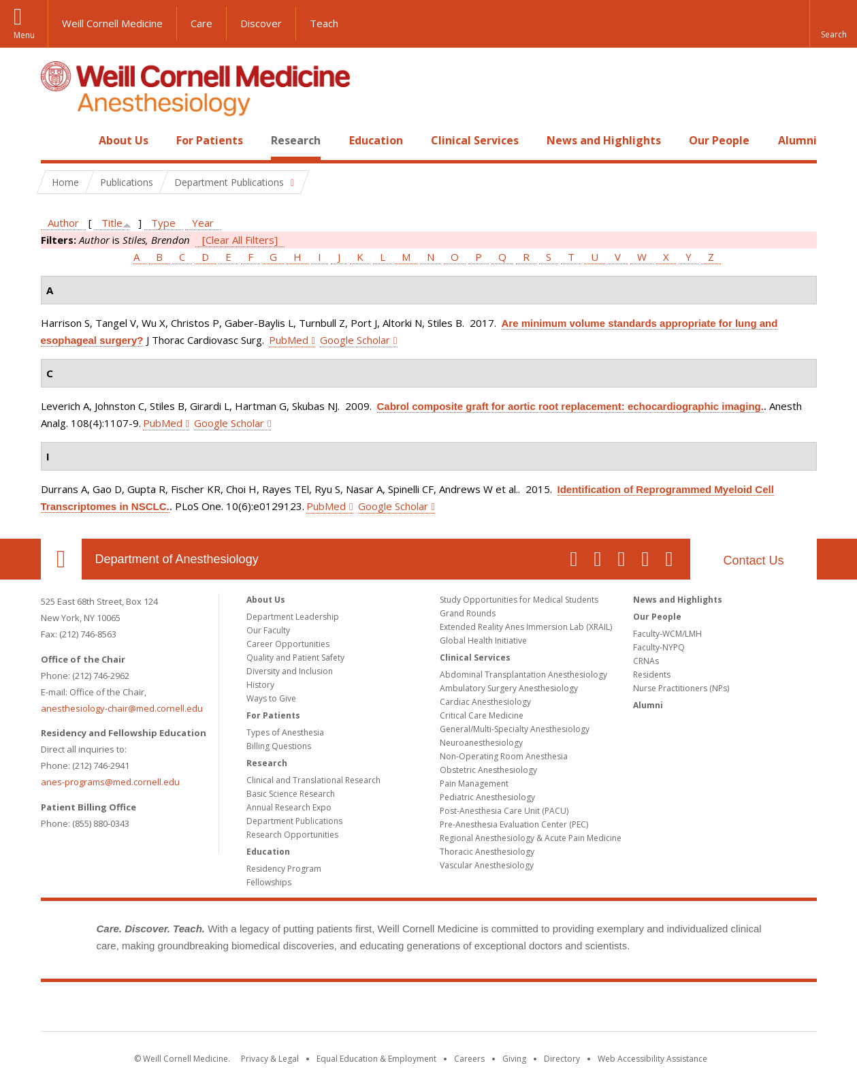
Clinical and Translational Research (313, 780)
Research (296, 140)
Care (201, 23)
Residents (651, 674)
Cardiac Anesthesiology (485, 702)
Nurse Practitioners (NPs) (681, 688)
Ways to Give (271, 698)
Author (63, 223)
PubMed (288, 340)
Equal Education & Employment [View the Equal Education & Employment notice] (376, 1058)
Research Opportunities (292, 834)
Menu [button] (24, 35)
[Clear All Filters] (240, 240)
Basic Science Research (290, 794)
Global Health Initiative (483, 640)
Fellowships (268, 882)
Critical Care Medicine (481, 715)
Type (163, 223)
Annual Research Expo (289, 807)
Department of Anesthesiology (177, 559)
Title (112, 223)
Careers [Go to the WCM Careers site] (469, 1058)
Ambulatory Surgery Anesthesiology (509, 688)
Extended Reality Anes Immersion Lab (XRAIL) (526, 627)
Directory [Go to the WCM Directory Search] (562, 1058)
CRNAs (646, 661)
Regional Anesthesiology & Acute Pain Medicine (530, 838)
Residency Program (283, 868)
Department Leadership (292, 616)
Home (56, 140)
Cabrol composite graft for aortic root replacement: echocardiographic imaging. (570, 406)
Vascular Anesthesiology (487, 865)
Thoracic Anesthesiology (487, 851)
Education (376, 140)
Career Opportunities (287, 644)
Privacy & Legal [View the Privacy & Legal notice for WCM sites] (270, 1058)
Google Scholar (355, 340)
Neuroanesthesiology (481, 742)
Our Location (61, 559)
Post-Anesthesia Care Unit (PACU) (504, 811)
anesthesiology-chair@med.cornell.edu (122, 708)
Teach (324, 23)
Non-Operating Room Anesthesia (504, 756)
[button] (833, 24)
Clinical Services (475, 140)
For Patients (209, 140)
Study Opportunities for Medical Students (519, 599)
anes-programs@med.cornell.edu (110, 782)
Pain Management (474, 783)
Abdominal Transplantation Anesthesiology (523, 674)
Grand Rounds (468, 613)
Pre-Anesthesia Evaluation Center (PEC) (514, 824)
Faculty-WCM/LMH (667, 633)
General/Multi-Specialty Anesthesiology (514, 729)
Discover (261, 23)
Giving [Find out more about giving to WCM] (514, 1058)
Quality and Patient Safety (295, 657)
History (260, 685)
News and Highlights (604, 140)
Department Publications (294, 821)
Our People (719, 140)
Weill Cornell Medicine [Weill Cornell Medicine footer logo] (429, 1009)
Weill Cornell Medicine (112, 23)
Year (203, 223)
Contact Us (753, 560)
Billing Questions (278, 746)
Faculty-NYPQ (659, 647)
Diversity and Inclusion (289, 671)
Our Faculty (268, 630)
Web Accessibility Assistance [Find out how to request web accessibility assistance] (652, 1058)
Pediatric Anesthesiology (487, 797)
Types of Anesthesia (285, 732)
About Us (123, 140)
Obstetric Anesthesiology (488, 770)
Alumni (797, 140)
